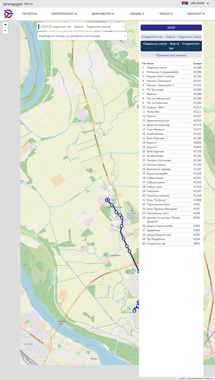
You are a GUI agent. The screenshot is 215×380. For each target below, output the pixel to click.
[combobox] (81, 26)
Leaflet (180, 378)
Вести (18, 4)
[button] (107, 200)
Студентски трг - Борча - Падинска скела (171, 37)
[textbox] (81, 26)
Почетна (29, 14)
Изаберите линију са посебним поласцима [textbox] (69, 36)
